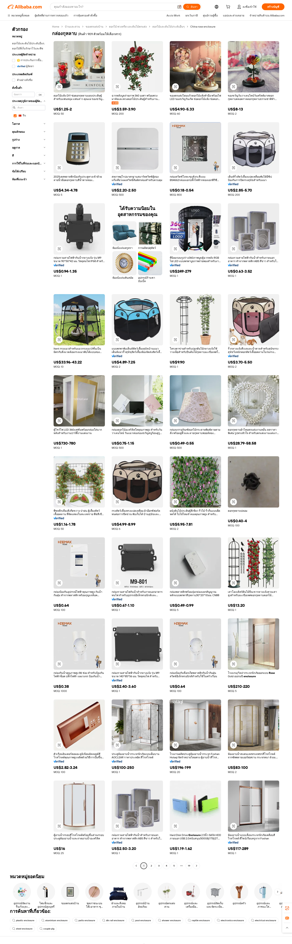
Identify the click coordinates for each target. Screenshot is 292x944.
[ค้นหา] (192, 7)
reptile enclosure (199, 920)
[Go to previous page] (136, 865)
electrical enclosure (263, 920)
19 (189, 865)
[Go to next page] (196, 865)
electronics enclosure (230, 920)
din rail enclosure (113, 920)
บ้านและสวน (72, 26)
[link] (287, 908)
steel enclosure (22, 928)
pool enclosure (141, 920)
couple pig (47, 928)
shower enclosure (169, 920)
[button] (179, 7)
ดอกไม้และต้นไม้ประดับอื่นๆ (168, 26)
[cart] (229, 7)
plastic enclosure (23, 920)
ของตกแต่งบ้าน (94, 26)
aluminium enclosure (54, 920)
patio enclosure (85, 920)
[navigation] (29, 447)
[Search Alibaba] (114, 7)
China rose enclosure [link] (202, 26)
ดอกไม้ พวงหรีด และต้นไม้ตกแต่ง (128, 26)
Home (55, 26)
